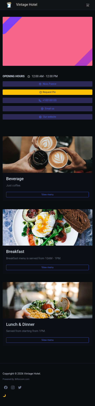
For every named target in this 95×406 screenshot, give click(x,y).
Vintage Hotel (21, 4)
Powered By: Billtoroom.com (16, 379)
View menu (48, 194)
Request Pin (47, 91)
